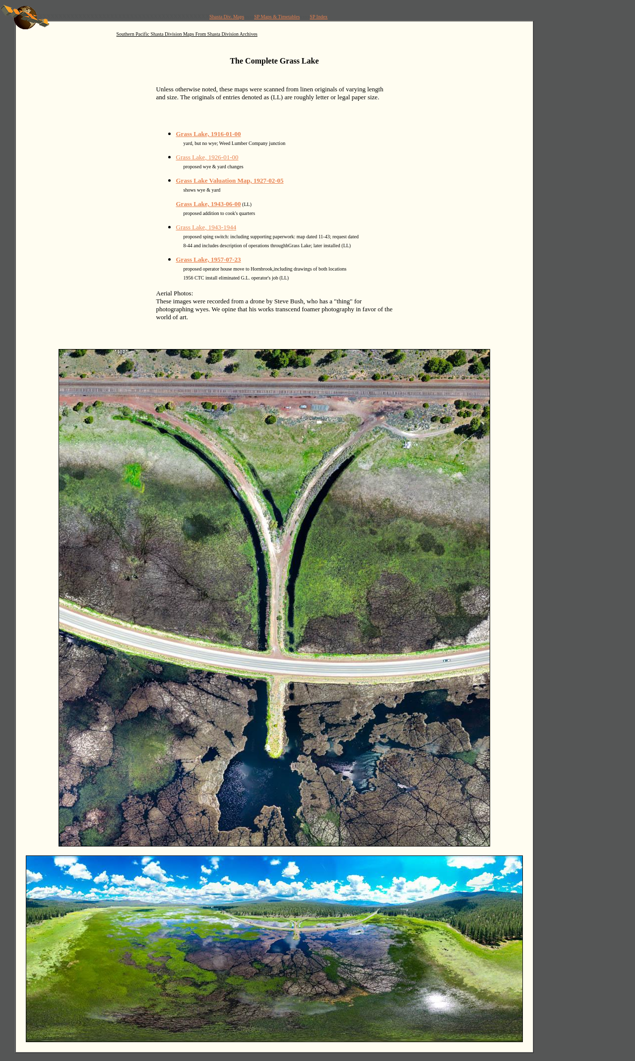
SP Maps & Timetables (277, 16)
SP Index (318, 16)
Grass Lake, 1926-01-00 (207, 157)
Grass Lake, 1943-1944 (206, 227)
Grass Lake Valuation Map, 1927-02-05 (230, 180)
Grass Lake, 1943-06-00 (208, 204)
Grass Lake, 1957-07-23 (208, 259)
